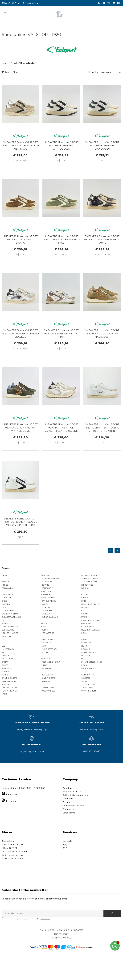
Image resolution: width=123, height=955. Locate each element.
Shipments (68, 809)
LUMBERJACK (8, 649)
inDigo (84, 633)
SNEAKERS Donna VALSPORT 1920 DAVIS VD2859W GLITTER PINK (61, 348)
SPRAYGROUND (9, 681)
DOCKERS (45, 607)
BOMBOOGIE (47, 588)
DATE (83, 601)
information (45, 919)
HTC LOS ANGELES (10, 633)
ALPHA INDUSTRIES (50, 578)
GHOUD (44, 627)
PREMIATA (6, 668)
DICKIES (44, 604)
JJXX (3, 639)
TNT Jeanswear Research (15, 851)
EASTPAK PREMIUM (10, 614)
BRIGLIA (85, 588)
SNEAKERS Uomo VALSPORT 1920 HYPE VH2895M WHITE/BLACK (61, 145)
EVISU (84, 617)
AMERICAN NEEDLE (89, 578)
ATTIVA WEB (65, 938)
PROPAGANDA (87, 668)
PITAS (84, 665)
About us (67, 788)
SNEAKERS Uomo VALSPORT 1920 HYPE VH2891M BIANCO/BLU (102, 145)
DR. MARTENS (8, 610)
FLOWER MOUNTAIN (90, 620)
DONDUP (85, 607)
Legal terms (69, 812)
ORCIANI (5, 662)
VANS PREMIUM (88, 691)
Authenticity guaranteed (75, 795)
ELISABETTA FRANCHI (11, 617)
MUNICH (5, 655)
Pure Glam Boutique (12, 844)
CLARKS (84, 594)
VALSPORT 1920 (48, 691)
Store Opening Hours (13, 858)
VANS (4, 694)
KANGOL (85, 639)
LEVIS (43, 646)
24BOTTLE (6, 575)
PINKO (44, 665)
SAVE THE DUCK (48, 678)
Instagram (11, 801)
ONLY (83, 659)
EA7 (83, 610)
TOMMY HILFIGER (9, 691)
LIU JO (84, 646)
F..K (3, 620)
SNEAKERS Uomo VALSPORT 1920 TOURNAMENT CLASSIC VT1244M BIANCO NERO (20, 536)
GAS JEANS (86, 623)
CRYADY (84, 598)
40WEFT (45, 575)
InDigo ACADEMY (72, 791)
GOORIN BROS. (87, 627)
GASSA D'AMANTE (10, 627)
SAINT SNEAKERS (9, 678)
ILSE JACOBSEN (48, 633)
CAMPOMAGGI (8, 594)
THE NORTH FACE (89, 684)
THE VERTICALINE (9, 688)
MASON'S (85, 649)
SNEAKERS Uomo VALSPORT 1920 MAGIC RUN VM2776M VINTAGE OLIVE (20, 442)
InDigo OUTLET (9, 848)
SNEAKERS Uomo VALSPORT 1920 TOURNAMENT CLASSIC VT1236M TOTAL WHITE (102, 442)
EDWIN (84, 614)
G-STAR (44, 623)
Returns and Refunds (73, 805)
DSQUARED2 (47, 610)
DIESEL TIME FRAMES (90, 604)
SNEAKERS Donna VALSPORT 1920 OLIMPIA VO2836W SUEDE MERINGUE (20, 145)
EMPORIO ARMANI (49, 617)
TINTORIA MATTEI (89, 688)
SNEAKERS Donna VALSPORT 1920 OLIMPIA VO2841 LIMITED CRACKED (20, 348)
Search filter (10, 72)
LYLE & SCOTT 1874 (49, 649)
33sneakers (8, 841)
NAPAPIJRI (86, 655)
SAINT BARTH (87, 675)
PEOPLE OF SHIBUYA (50, 662)
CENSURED (46, 594)
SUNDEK (5, 684)
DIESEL (5, 607)
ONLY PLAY (46, 659)
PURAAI (5, 671)
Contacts (67, 841)
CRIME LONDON (48, 598)
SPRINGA (45, 681)
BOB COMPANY (8, 588)
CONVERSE (6, 598)
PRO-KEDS (46, 668)
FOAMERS (6, 623)
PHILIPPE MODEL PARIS (91, 662)
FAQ (65, 844)
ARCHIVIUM (46, 582)
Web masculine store (13, 855)
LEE (3, 646)
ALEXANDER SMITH (89, 575)
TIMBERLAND (47, 688)
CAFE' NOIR (46, 591)
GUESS (44, 630)
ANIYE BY (6, 582)
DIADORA (6, 604)
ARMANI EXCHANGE (90, 582)
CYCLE (4, 601)
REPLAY (5, 675)
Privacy (66, 802)
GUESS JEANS (8, 630)
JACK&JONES (7, 636)
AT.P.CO (5, 585)
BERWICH (45, 585)
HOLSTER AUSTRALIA (90, 630)
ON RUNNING (8, 659)
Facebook (11, 794)
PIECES (5, 665)
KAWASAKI (46, 643)
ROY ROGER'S (47, 675)
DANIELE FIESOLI (48, 601)
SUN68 (84, 681)
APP (65, 848)
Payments (68, 798)
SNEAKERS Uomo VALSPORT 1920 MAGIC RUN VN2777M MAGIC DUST (102, 348)
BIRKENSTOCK (87, 585)
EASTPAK (45, 614)
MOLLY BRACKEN (89, 652)
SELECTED (85, 678)
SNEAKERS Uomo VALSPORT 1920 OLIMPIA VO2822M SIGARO (20, 254)
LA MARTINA (87, 643)
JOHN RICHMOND (49, 639)
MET (3, 652)
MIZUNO (45, 652)
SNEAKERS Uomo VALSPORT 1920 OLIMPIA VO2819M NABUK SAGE (61, 254)
